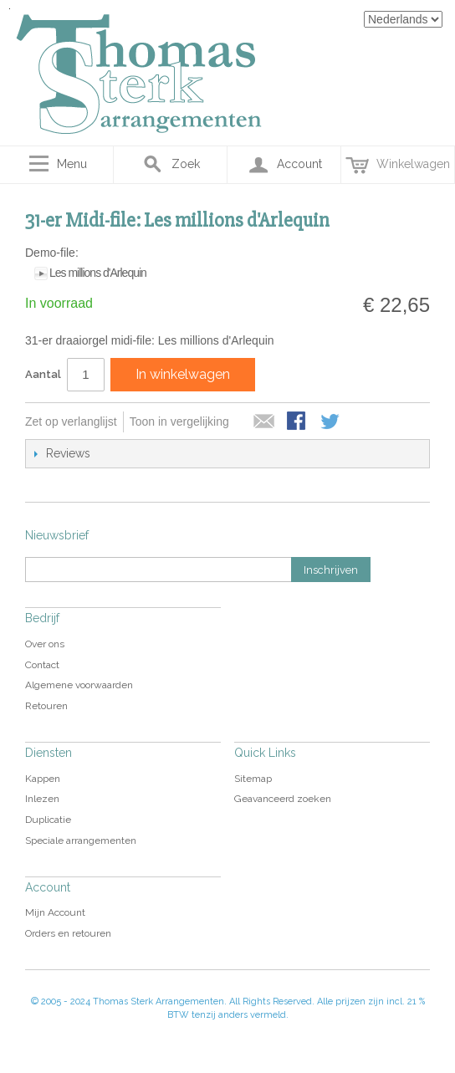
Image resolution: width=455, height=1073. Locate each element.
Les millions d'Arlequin (97, 272)
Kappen (42, 778)
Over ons (44, 644)
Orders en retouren (68, 933)
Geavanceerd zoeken (282, 799)
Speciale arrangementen (80, 840)
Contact (42, 665)
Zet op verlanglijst (71, 421)
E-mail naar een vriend (264, 422)
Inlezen (42, 799)
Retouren (46, 706)
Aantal (43, 374)
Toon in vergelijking (179, 421)
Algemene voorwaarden (79, 685)
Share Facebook (298, 422)
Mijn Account (55, 912)
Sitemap (253, 778)
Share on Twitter (331, 422)
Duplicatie (48, 819)
